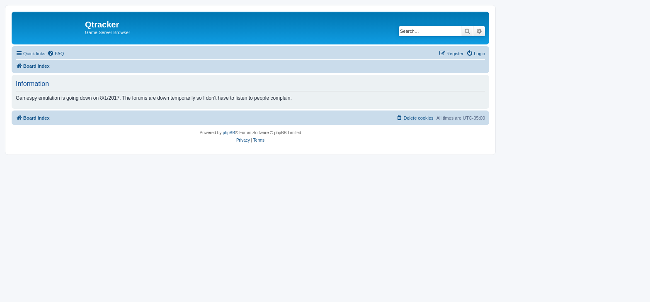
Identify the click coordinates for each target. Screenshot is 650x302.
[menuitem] (55, 54)
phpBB (229, 132)
